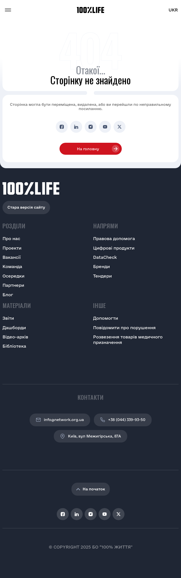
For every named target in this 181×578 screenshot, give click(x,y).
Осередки (13, 276)
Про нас (11, 238)
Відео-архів (15, 336)
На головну (88, 149)
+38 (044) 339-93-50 (122, 419)
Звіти (8, 318)
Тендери (102, 276)
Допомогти (105, 318)
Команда (12, 266)
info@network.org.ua (60, 419)
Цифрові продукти (113, 248)
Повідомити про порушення (124, 327)
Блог (7, 294)
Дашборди (14, 327)
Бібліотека (14, 346)
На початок (90, 489)
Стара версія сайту (26, 207)
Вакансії (11, 257)
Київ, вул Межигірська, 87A (90, 436)
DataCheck (105, 257)
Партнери (13, 285)
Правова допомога (114, 238)
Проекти (11, 248)
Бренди (101, 266)
